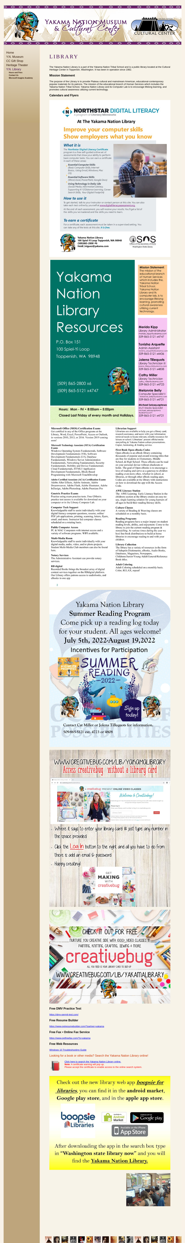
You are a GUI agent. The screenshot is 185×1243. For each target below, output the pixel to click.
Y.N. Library (13, 69)
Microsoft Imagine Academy (21, 78)
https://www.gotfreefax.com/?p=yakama (69, 1038)
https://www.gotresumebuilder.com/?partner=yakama (76, 1026)
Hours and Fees (15, 73)
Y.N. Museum (14, 56)
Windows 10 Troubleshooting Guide (67, 1049)
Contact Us (13, 75)
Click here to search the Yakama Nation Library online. (92, 1061)
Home (10, 52)
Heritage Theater (17, 65)
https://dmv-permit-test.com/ (63, 1014)
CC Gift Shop (14, 60)
